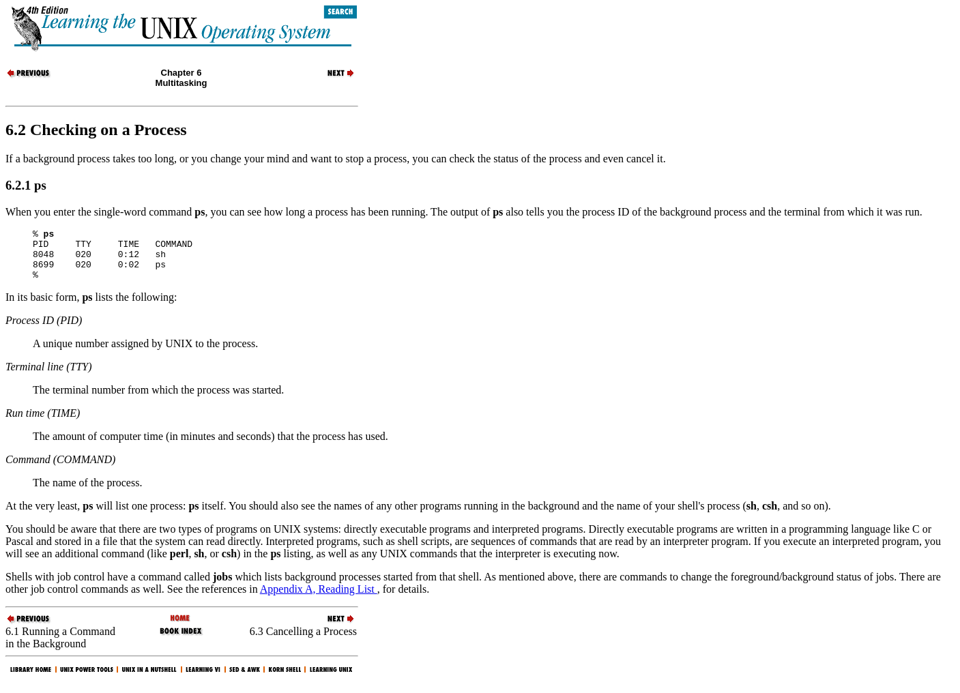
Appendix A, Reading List (318, 599)
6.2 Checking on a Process (96, 129)
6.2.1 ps (25, 185)
